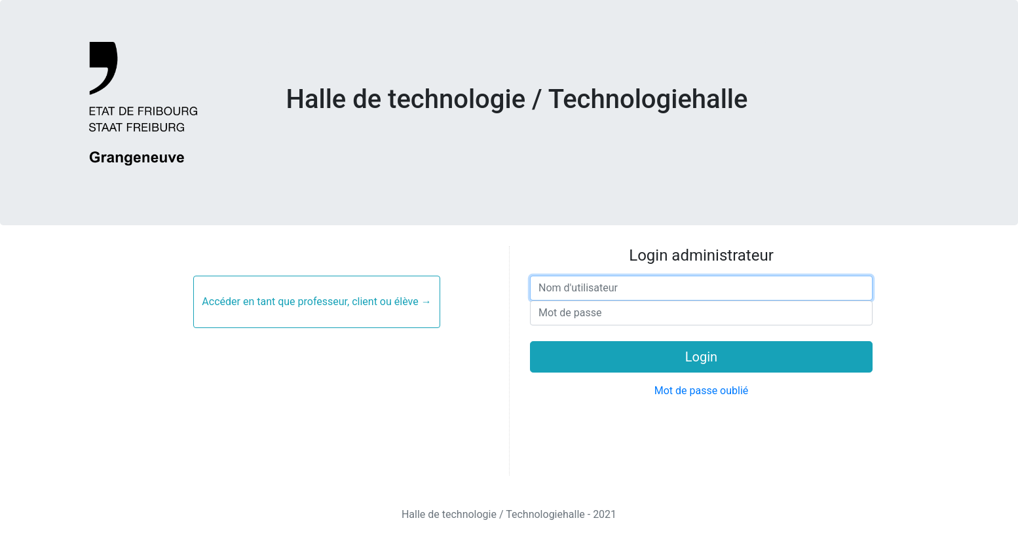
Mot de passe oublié (701, 390)
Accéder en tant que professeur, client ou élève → (316, 301)
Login (701, 357)
